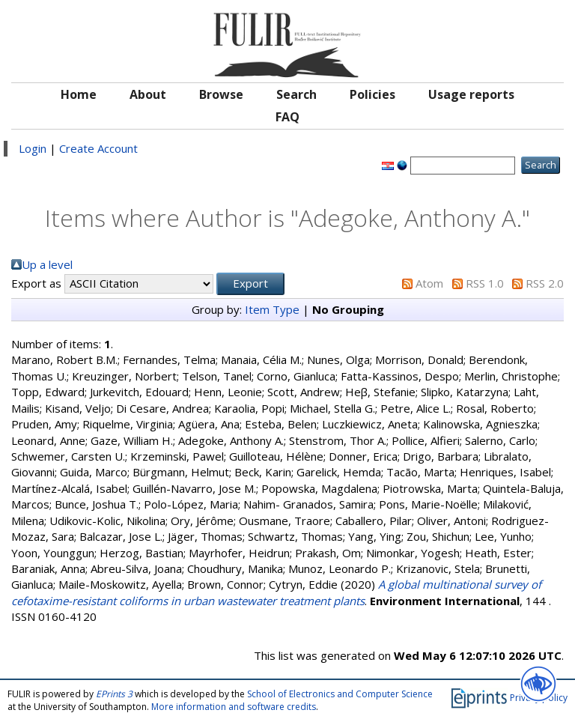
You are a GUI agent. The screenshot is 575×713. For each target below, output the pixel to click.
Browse (221, 94)
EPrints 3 (114, 694)
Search (296, 94)
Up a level (47, 264)
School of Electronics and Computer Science (340, 694)
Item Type (272, 309)
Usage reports (471, 94)
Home (79, 94)
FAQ (287, 117)
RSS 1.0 (485, 283)
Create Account (98, 148)
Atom (429, 283)
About (148, 94)
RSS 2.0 (545, 283)
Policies (372, 94)
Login (32, 148)
